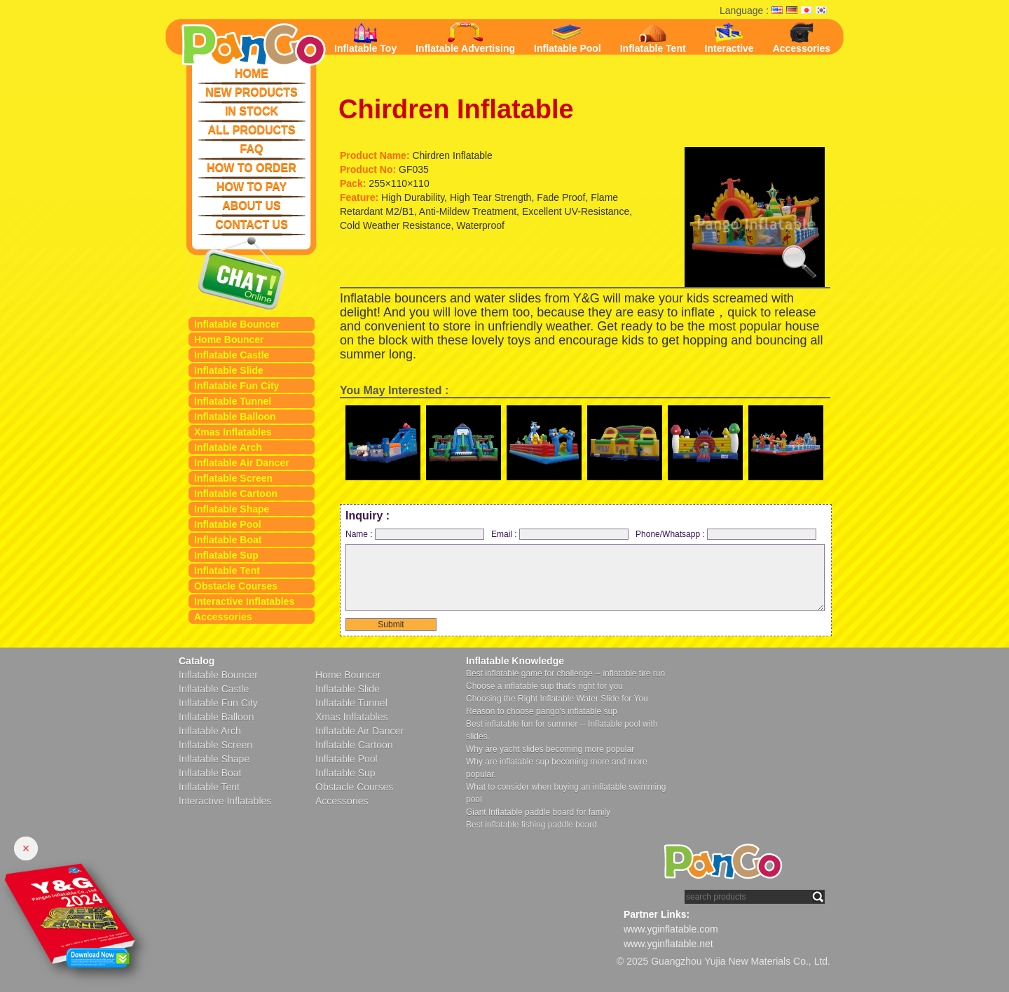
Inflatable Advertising (465, 38)
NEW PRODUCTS (251, 92)
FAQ (251, 149)
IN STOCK (251, 111)
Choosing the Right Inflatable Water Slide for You (557, 699)
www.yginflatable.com (671, 929)
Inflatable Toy (365, 38)
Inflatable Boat (227, 539)
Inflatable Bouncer (237, 324)
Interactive (729, 38)
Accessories (223, 616)
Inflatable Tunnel (232, 401)
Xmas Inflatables (233, 432)
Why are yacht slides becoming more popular (550, 749)
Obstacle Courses (235, 586)
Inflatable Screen (233, 478)
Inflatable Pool (227, 524)
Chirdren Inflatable (456, 109)
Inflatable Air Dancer (241, 462)
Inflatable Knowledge (515, 660)
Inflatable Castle (231, 355)
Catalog (196, 660)
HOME (251, 73)
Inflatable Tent (227, 570)
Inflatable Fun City (236, 385)
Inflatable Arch (228, 447)
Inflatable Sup (226, 555)
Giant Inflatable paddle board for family (538, 812)
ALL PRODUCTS (251, 130)
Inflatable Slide (228, 370)
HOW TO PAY (252, 187)
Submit (391, 624)
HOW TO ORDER (251, 168)
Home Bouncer (229, 339)
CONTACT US (251, 224)
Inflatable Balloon (235, 416)
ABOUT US (251, 205)
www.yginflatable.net (668, 943)
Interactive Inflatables (244, 601)
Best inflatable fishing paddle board (531, 825)
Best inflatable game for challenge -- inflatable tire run (565, 673)
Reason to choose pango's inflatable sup (541, 711)
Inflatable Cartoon (235, 493)
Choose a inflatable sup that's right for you (544, 686)
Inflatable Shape (231, 509)
